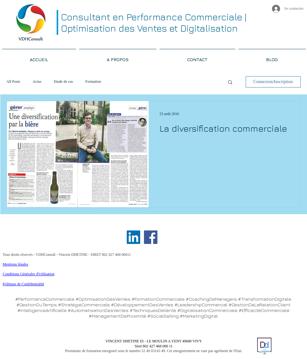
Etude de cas (63, 81)
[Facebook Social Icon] (150, 237)
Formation (93, 81)
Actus (37, 81)
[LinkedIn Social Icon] (133, 237)
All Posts (13, 81)
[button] (230, 82)
